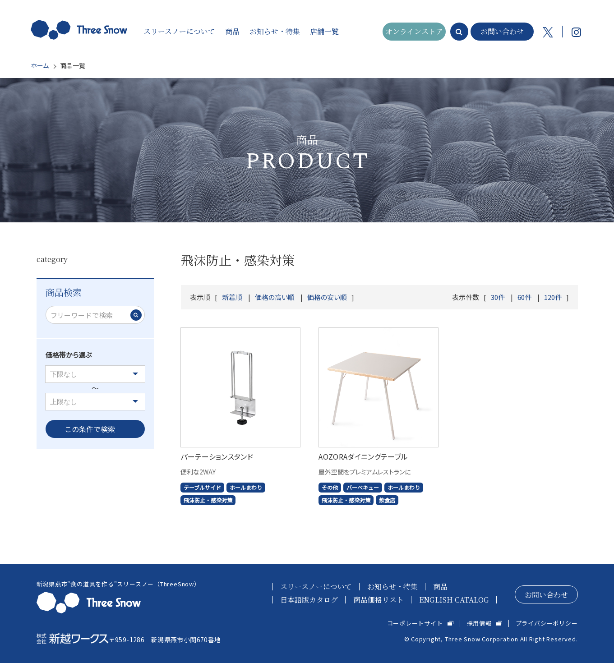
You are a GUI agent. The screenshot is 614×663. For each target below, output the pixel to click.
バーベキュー (362, 487)
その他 (330, 487)
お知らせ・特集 (392, 586)
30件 (498, 297)
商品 (440, 586)
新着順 (232, 297)
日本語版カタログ (309, 599)
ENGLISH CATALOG (454, 599)
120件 (553, 297)
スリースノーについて (316, 586)
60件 (524, 297)
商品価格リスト (378, 599)
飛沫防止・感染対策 (208, 500)
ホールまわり (246, 487)
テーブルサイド (202, 487)
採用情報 (479, 623)
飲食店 (387, 500)
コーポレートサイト (415, 623)
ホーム (40, 65)
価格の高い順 (275, 297)
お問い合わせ (502, 31)
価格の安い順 (327, 297)
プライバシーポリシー (547, 623)
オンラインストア (414, 31)
